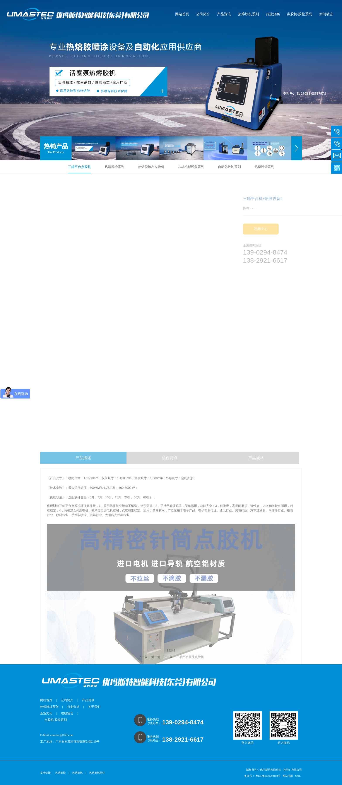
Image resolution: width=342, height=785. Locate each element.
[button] (296, 148)
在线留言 (67, 713)
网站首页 (182, 14)
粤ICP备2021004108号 (267, 775)
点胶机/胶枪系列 (299, 14)
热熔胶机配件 (97, 772)
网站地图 (288, 775)
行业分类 (273, 14)
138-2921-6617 (182, 739)
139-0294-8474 (182, 722)
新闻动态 (326, 14)
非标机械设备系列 (191, 167)
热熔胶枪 (60, 772)
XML (298, 775)
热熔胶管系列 (264, 167)
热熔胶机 (77, 772)
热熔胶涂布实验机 (151, 167)
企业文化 (46, 713)
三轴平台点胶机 (79, 167)
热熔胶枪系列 (114, 167)
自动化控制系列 (229, 167)
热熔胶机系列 (248, 14)
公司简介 (203, 14)
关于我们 (94, 706)
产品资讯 (224, 14)
